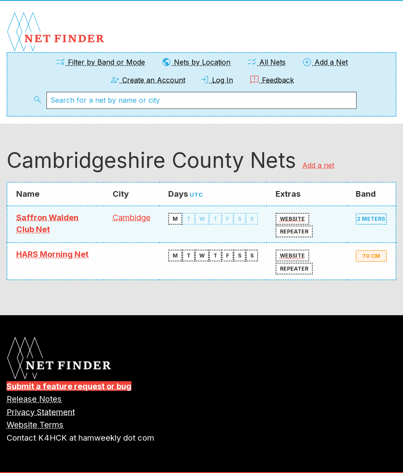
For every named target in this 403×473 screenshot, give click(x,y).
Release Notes (34, 398)
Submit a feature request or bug (69, 386)
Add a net (318, 165)
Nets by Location (195, 62)
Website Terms (35, 424)
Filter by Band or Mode (100, 62)
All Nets (266, 62)
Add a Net (325, 62)
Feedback (271, 80)
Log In (216, 80)
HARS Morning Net (52, 254)
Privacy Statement (41, 412)
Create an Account (147, 80)
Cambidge (132, 217)
